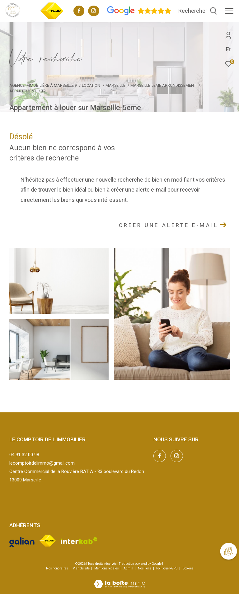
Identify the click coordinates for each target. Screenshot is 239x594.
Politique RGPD (167, 568)
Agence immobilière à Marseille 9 (43, 85)
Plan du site (81, 568)
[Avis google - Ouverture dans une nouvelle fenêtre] (139, 14)
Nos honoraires (57, 568)
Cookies (188, 568)
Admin (129, 568)
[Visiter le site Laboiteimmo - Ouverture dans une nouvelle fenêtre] (119, 580)
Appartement (22, 91)
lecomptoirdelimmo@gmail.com (42, 463)
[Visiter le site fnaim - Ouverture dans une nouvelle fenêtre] (47, 540)
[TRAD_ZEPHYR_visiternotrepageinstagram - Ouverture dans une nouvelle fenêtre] (93, 11)
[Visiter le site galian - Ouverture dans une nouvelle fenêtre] (22, 540)
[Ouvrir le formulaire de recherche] (197, 11)
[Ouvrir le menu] (229, 11)
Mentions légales (107, 568)
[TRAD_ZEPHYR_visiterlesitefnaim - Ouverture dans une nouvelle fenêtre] (52, 18)
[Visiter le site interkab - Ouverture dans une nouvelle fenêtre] (79, 540)
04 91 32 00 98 (24, 454)
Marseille (115, 85)
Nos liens (145, 568)
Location (91, 85)
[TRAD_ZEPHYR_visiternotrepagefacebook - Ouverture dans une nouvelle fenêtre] (79, 11)
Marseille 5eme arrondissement (163, 85)
